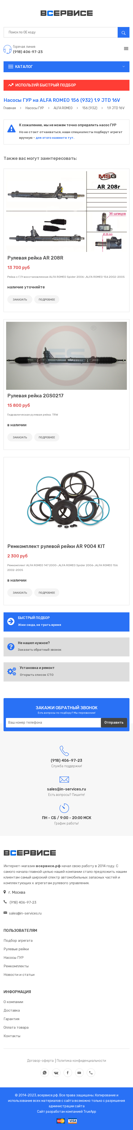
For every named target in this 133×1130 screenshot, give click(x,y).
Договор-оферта (40, 1061)
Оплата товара (16, 1027)
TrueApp (89, 1112)
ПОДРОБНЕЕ (47, 299)
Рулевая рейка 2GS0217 (35, 396)
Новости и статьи (19, 975)
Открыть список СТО (36, 675)
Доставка (12, 1010)
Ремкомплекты (16, 966)
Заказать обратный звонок (39, 649)
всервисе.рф (47, 1095)
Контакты (12, 1036)
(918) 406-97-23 (20, 902)
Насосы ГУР (14, 957)
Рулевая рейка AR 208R (35, 258)
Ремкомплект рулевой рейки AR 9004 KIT (56, 546)
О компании (13, 1002)
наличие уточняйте (26, 287)
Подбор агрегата (18, 940)
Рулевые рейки (16, 949)
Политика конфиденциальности (81, 1061)
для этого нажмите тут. (54, 137)
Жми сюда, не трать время (39, 625)
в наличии (16, 425)
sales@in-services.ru (23, 913)
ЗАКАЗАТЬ (20, 299)
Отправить (114, 723)
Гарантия (11, 1019)
